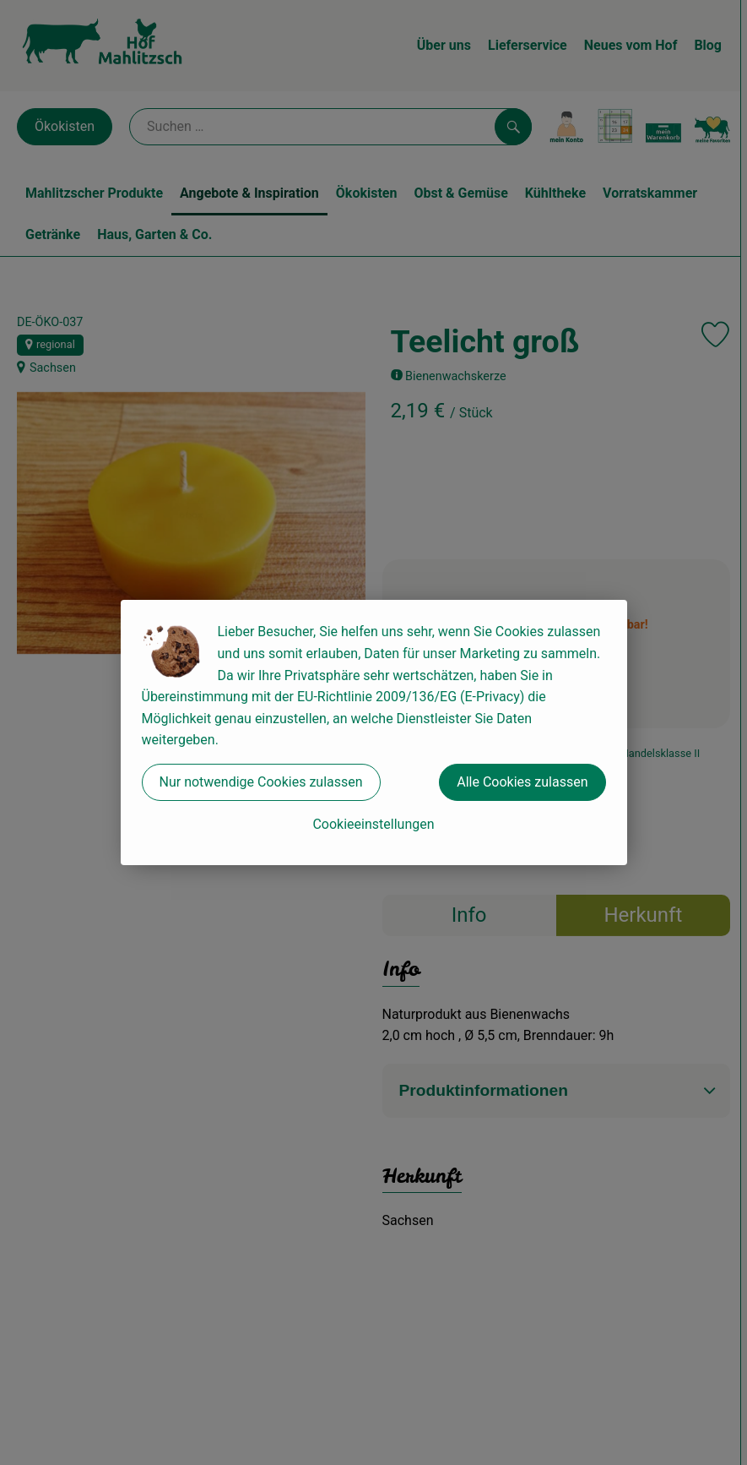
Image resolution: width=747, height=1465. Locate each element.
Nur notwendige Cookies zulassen (261, 782)
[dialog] (373, 732)
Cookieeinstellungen (373, 824)
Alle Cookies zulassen (522, 782)
